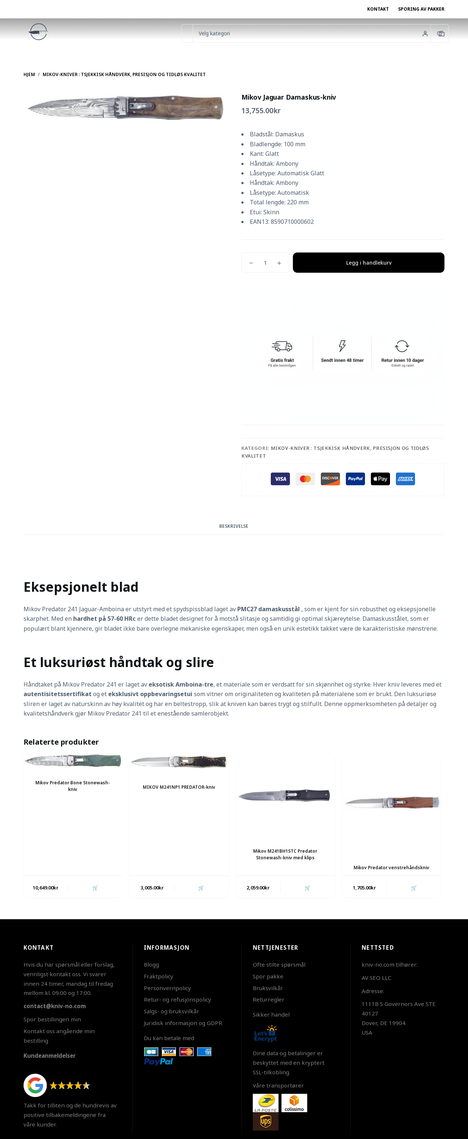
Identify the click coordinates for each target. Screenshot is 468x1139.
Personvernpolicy (167, 987)
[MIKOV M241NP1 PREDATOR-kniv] (179, 762)
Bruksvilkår (268, 987)
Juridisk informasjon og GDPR (183, 1023)
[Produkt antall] (265, 262)
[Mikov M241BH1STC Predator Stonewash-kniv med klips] (285, 794)
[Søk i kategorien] (311, 33)
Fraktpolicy (158, 976)
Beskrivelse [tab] (233, 526)
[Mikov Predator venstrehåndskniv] (391, 802)
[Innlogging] (425, 33)
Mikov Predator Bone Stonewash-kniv (72, 785)
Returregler (268, 999)
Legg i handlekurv (368, 262)
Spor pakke (268, 976)
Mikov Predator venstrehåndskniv (391, 867)
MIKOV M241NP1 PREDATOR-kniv (179, 787)
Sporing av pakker (421, 9)
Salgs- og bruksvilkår (171, 1011)
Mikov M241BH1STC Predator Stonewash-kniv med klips (285, 854)
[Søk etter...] (187, 33)
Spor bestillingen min (52, 1019)
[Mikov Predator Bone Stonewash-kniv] (73, 760)
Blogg (151, 964)
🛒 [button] (95, 887)
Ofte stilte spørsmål (279, 964)
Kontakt (378, 9)
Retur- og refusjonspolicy (177, 999)
